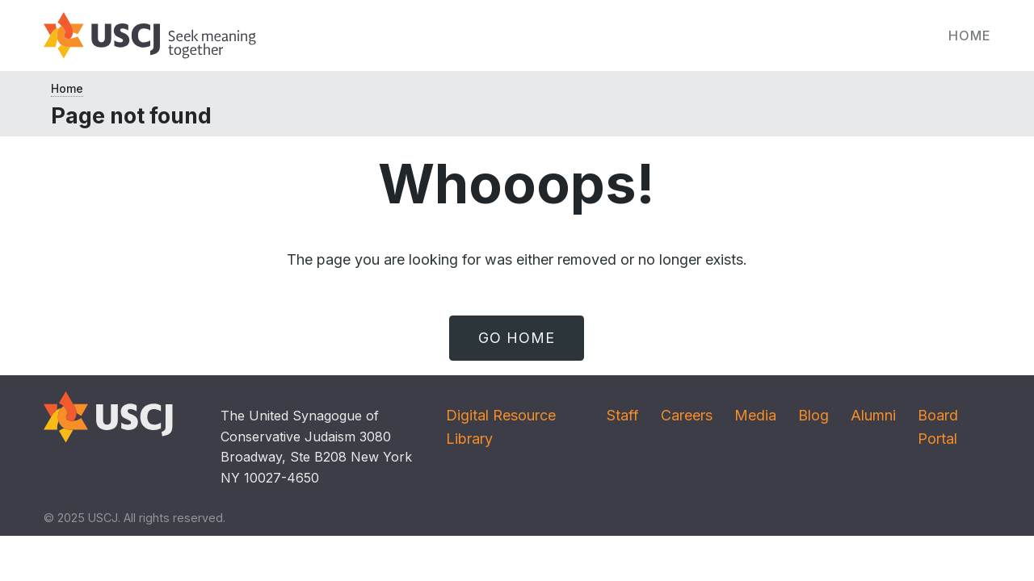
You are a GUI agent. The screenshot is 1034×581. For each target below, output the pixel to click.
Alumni (873, 415)
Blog (813, 415)
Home (969, 35)
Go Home (516, 337)
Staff (623, 415)
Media (755, 415)
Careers (686, 415)
